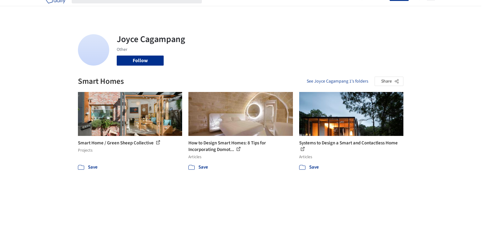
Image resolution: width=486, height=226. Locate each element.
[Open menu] (431, 9)
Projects (217, 8)
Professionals (303, 8)
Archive (348, 8)
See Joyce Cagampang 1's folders (337, 81)
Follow (140, 60)
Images (238, 8)
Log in (379, 8)
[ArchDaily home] (55, 9)
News (329, 8)
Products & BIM (267, 8)
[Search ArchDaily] (141, 9)
